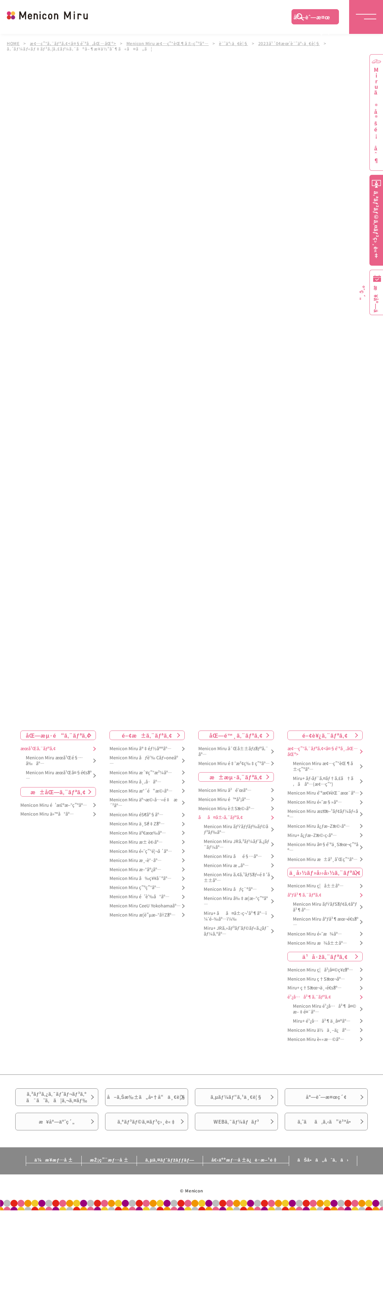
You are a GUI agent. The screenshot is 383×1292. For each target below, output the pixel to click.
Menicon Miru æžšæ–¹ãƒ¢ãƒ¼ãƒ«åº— (322, 814)
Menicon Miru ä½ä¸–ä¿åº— (318, 1030)
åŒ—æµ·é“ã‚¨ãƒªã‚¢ (58, 735)
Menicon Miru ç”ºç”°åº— (134, 887)
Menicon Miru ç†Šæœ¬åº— (316, 979)
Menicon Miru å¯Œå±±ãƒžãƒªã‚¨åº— (233, 751)
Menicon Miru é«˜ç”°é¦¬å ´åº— (140, 851)
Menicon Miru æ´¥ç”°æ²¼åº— (140, 773)
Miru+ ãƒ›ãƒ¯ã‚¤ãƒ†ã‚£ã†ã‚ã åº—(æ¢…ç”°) (323, 781)
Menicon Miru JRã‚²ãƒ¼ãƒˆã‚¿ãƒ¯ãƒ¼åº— (236, 844)
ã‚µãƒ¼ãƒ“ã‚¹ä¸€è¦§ (236, 1100)
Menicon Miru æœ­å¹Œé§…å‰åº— (54, 760)
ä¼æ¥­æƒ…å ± (34, 1178)
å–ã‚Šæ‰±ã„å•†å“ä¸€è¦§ (146, 1104)
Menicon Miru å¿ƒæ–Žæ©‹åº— (318, 826)
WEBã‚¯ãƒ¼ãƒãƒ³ (236, 1138)
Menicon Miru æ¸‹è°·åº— (135, 860)
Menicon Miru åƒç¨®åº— (230, 890)
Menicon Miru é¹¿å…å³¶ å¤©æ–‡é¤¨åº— (324, 1009)
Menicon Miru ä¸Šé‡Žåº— (137, 824)
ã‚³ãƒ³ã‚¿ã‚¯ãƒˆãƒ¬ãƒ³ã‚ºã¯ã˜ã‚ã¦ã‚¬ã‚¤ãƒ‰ (57, 1100)
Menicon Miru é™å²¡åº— (224, 799)
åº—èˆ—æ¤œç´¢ (312, 18)
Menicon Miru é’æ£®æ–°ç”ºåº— (53, 805)
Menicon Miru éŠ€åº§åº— (136, 815)
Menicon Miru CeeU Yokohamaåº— (145, 906)
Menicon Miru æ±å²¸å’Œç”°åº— (322, 859)
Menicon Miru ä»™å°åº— (47, 814)
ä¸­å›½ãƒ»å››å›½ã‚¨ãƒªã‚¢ (325, 873)
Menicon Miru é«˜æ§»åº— (314, 802)
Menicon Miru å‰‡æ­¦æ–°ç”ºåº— (236, 901)
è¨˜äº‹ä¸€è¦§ (235, 43)
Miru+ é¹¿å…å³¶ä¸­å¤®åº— (321, 1021)
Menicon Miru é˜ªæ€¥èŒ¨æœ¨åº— (323, 793)
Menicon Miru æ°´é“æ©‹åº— (141, 791)
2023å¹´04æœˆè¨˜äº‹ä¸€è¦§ (291, 43)
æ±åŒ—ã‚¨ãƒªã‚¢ (58, 792)
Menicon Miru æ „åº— (226, 865)
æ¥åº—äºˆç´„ (57, 1138)
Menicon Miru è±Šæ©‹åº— (226, 809)
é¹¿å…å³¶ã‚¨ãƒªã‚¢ (309, 997)
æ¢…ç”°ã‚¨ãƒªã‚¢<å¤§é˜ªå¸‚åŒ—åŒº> (73, 43)
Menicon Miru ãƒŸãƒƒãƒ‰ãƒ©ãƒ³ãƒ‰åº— (236, 829)
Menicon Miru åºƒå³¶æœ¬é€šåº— (325, 922)
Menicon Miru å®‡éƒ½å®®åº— (140, 749)
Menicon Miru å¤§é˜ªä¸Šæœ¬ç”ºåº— (322, 847)
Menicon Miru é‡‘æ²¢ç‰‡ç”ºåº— (234, 763)
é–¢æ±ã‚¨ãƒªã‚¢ (147, 735)
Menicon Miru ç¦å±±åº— (315, 886)
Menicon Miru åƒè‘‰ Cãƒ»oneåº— (143, 760)
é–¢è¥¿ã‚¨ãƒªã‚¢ (325, 735)
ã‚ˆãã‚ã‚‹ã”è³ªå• (326, 1138)
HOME (13, 43)
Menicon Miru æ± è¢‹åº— (136, 842)
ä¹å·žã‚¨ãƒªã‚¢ (324, 956)
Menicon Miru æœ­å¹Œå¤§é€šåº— (59, 775)
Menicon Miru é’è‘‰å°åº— (139, 897)
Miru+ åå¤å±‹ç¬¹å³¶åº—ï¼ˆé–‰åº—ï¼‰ (235, 916)
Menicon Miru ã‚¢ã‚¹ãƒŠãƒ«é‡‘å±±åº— (237, 877)
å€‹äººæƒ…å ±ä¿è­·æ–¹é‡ (254, 1178)
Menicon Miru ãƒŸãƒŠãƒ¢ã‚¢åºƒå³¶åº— (325, 907)
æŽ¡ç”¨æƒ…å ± (99, 1178)
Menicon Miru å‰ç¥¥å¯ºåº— (140, 879)
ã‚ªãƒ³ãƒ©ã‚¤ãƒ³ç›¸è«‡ (146, 1138)
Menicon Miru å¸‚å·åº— (135, 782)
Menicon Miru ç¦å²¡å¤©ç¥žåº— (320, 970)
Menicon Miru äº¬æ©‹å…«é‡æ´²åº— (143, 803)
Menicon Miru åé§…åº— (233, 856)
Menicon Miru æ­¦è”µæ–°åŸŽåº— (142, 915)
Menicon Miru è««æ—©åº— (315, 1039)
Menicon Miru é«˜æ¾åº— (314, 934)
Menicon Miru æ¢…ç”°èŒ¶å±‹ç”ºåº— (168, 43)
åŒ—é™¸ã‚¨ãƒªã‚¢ (236, 735)
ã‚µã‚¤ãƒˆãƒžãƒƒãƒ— (169, 1178)
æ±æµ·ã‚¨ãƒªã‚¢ (235, 777)
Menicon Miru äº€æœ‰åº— (137, 833)
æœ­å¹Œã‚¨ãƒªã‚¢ (38, 749)
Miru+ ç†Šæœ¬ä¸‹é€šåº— (314, 988)
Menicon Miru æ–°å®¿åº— (135, 870)
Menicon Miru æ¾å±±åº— (317, 943)
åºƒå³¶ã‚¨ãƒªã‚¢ (304, 895)
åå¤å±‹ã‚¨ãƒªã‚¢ (220, 818)
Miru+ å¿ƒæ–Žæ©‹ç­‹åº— (312, 835)
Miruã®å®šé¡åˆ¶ (376, 115)
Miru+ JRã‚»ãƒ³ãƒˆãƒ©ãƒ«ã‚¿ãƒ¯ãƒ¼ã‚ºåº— (236, 931)
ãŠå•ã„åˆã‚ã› (341, 1178)
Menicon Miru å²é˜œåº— (224, 790)
